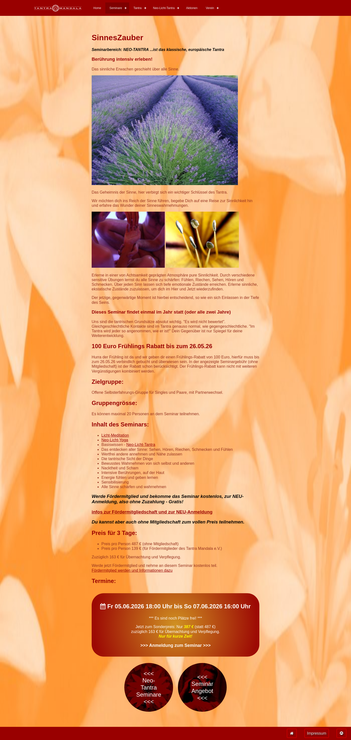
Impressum (316, 733)
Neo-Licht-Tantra (164, 8)
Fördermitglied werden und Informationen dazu (132, 570)
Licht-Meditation (115, 435)
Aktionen (191, 8)
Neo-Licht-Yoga (114, 440)
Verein (210, 8)
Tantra (137, 8)
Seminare (115, 8)
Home (97, 8)
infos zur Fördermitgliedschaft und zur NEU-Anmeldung (152, 511)
